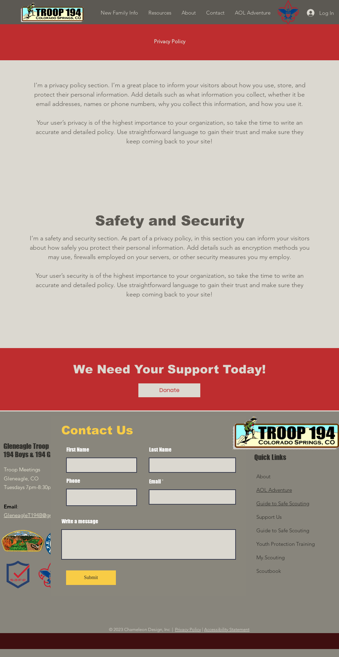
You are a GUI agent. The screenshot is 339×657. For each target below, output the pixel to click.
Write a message (80, 521)
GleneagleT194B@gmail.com (37, 515)
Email (155, 481)
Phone (73, 480)
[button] (159, 13)
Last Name (160, 449)
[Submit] (91, 577)
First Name (77, 449)
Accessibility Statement (226, 629)
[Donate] (169, 390)
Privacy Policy (188, 629)
